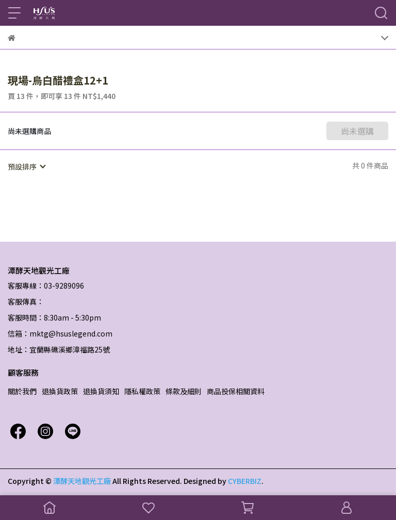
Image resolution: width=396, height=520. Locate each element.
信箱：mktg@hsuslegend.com (60, 333)
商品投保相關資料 (236, 391)
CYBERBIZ (244, 481)
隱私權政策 (142, 391)
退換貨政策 (60, 391)
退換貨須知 (101, 391)
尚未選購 (357, 131)
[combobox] (26, 166)
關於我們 (22, 391)
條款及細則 (184, 391)
